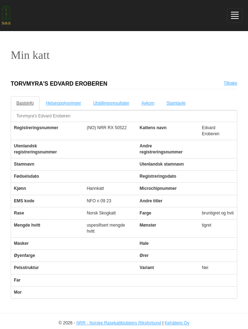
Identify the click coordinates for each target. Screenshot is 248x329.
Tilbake (230, 83)
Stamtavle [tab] (175, 103)
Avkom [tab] (147, 103)
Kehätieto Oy (177, 322)
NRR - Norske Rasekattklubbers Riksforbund (118, 322)
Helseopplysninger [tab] (63, 103)
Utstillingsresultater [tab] (111, 103)
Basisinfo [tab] (25, 103)
